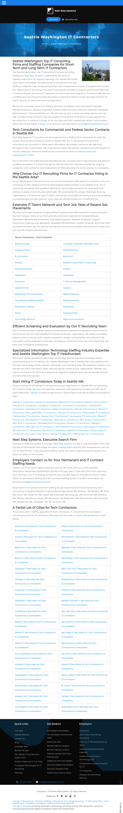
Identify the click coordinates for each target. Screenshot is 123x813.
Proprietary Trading (24, 306)
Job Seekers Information (58, 731)
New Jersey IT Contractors (93, 419)
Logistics (67, 287)
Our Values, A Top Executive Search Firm (27, 756)
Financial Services (23, 269)
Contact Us (20, 738)
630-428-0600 (25, 782)
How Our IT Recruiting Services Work (93, 743)
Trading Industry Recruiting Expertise (91, 750)
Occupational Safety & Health (29, 300)
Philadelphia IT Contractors (51, 423)
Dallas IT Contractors (63, 409)
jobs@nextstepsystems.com (94, 124)
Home (45, 44)
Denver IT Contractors (86, 409)
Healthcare (20, 275)
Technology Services (25, 319)
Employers (84, 731)
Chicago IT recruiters (22, 806)
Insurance (20, 281)
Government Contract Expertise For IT (93, 765)
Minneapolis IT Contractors (39, 419)
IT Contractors (85, 771)
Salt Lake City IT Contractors (40, 427)
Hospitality (68, 275)
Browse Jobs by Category (58, 746)
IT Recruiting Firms (94, 801)
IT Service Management (74, 281)
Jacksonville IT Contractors (27, 416)
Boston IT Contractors (96, 402)
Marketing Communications (29, 294)
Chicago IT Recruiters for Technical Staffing (32, 801)
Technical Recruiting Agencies (60, 803)
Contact (17, 467)
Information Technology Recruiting (90, 736)
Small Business (70, 313)
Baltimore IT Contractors (71, 402)
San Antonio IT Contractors (69, 427)
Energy (18, 262)
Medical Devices (71, 294)
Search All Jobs (54, 742)
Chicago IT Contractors (49, 405)
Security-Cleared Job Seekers (60, 765)
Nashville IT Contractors (66, 419)
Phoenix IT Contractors (78, 423)
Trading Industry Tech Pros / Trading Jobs (59, 755)
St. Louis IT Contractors (37, 434)
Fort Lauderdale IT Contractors (41, 412)
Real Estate (68, 306)
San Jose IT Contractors (54, 430)
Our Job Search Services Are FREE (59, 736)
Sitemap (18, 773)
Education (68, 256)
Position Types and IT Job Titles (28, 761)
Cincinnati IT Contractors (75, 405)
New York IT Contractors (25, 423)
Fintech (66, 269)
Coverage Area (21, 746)
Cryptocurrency (22, 250)
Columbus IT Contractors (38, 409)
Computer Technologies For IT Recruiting (28, 767)
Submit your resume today (59, 773)
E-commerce (21, 256)
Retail (18, 313)
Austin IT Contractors (46, 402)
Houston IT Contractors (69, 412)
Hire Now (53, 19)
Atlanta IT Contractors (24, 402)
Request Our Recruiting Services (89, 776)
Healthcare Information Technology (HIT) (89, 758)
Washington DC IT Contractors (89, 434)
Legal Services (22, 287)
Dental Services (70, 250)
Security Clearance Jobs (57, 769)
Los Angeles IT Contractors (83, 416)
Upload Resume (70, 19)
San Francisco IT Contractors (27, 430)
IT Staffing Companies (35, 803)
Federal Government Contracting (79, 262)
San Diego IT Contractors (96, 427)
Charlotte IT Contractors (25, 405)
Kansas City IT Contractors (55, 416)
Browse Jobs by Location (58, 750)
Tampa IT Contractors (61, 434)
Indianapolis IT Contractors (96, 412)
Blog (17, 742)
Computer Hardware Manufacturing (81, 243)
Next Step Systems (34, 75)
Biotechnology (22, 243)
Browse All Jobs (22, 750)
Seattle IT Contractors (78, 430)
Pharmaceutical (71, 300)
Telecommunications (73, 319)
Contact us (43, 124)
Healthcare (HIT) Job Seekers (59, 761)
